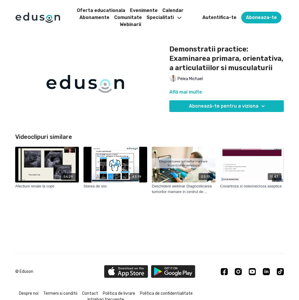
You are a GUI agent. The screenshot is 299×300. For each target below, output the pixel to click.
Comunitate (128, 17)
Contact (90, 293)
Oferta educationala (101, 10)
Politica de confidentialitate (166, 293)
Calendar (173, 10)
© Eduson (24, 272)
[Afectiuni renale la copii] (47, 186)
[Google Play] (173, 271)
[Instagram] (238, 271)
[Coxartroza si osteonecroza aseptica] (252, 186)
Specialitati (164, 17)
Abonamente (94, 17)
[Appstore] (126, 271)
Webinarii (130, 24)
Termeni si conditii (60, 293)
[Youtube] (252, 271)
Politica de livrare (119, 293)
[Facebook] (224, 271)
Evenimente (144, 10)
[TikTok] (280, 271)
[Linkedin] (266, 271)
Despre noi (29, 293)
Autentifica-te (219, 17)
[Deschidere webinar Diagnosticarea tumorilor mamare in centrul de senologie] (183, 189)
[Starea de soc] (115, 186)
